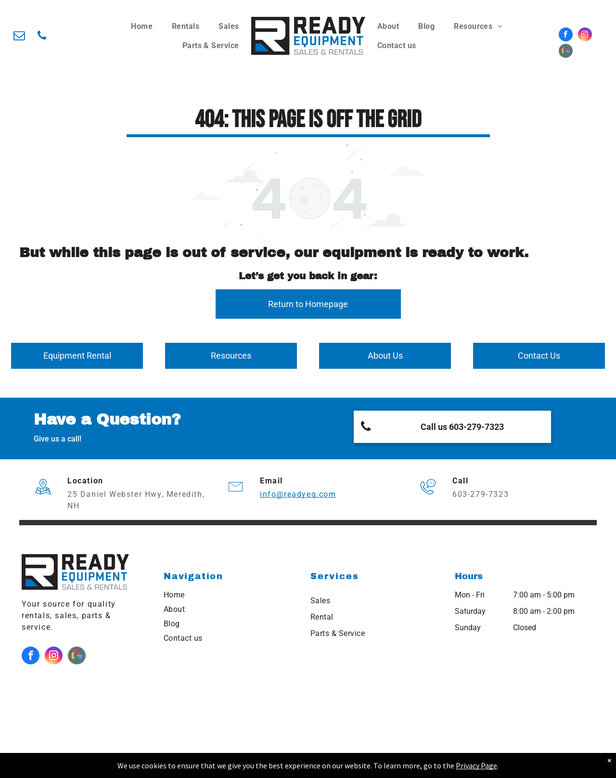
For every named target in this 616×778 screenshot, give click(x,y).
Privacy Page (476, 765)
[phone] (41, 36)
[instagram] (585, 35)
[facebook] (566, 35)
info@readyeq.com (298, 494)
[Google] (566, 52)
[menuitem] (141, 26)
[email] (19, 36)
